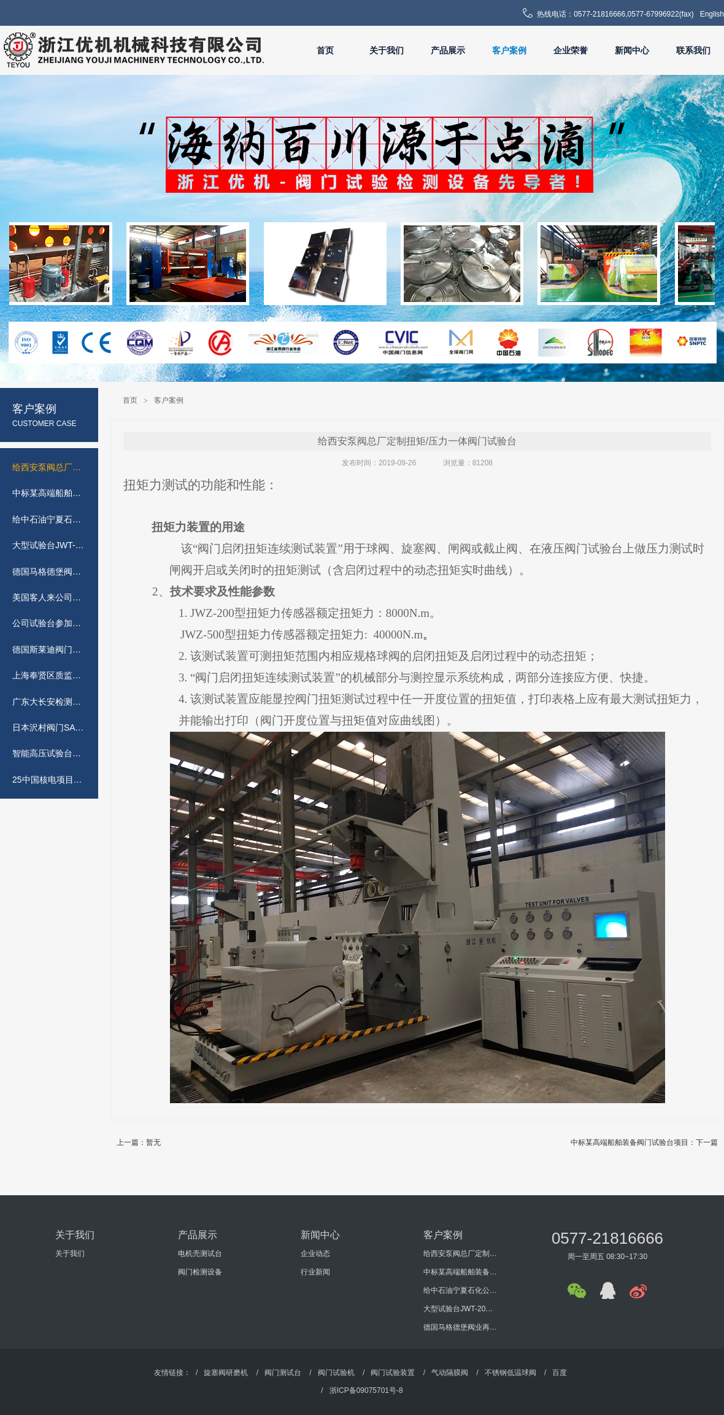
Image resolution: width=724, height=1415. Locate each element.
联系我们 (693, 50)
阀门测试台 (282, 1372)
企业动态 (315, 1253)
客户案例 (509, 50)
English (712, 14)
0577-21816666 (607, 1238)
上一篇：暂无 (139, 1142)
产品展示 (448, 50)
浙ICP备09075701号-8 (366, 1390)
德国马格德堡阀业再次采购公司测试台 (460, 1327)
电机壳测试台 (200, 1253)
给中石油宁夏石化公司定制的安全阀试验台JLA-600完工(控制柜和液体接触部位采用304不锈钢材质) (460, 1290)
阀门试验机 (336, 1372)
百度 (559, 1372)
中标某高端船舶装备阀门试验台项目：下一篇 (644, 1142)
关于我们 (386, 50)
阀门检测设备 (200, 1272)
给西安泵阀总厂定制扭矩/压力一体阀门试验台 (460, 1253)
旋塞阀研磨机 (226, 1372)
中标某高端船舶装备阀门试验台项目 (460, 1272)
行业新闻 (315, 1272)
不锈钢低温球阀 (510, 1372)
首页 (325, 50)
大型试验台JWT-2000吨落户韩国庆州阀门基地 (460, 1309)
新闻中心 (632, 50)
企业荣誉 (570, 50)
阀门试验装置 (393, 1372)
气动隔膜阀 (449, 1372)
